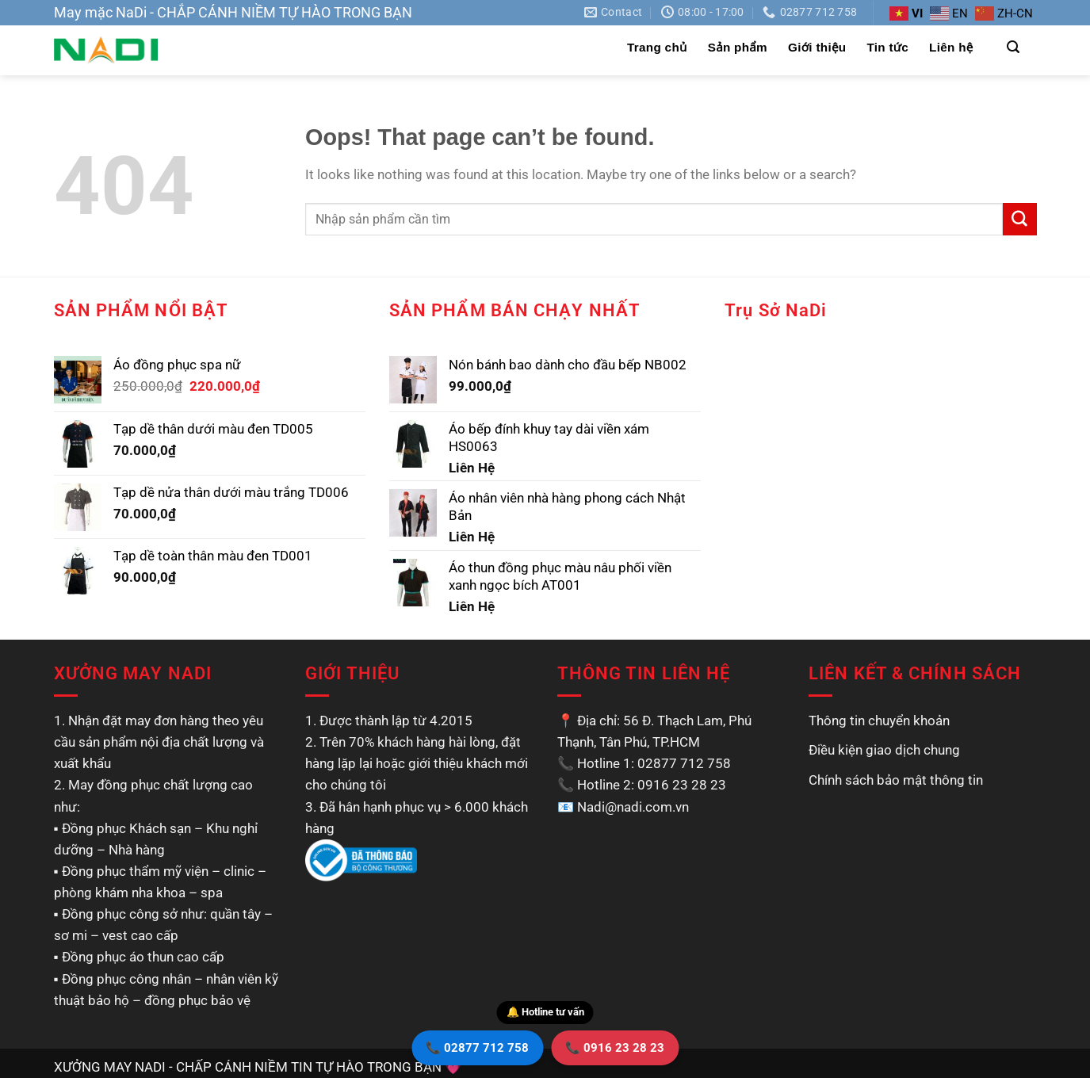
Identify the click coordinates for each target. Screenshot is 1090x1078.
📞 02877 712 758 (477, 1048)
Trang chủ (657, 47)
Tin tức (887, 47)
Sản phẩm (737, 47)
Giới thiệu (817, 47)
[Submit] (1019, 219)
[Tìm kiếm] (1013, 47)
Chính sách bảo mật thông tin (896, 780)
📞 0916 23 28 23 (614, 1048)
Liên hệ (951, 47)
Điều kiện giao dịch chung (884, 750)
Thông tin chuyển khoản (879, 720)
